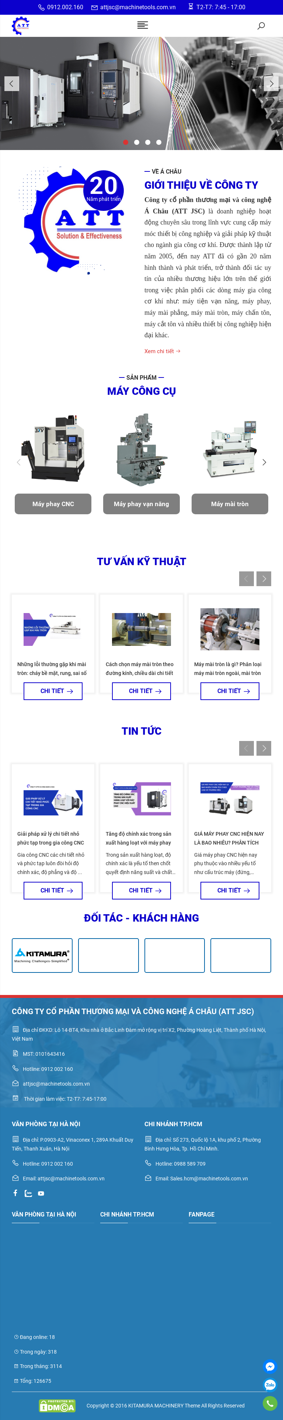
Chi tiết (53, 691)
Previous (11, 83)
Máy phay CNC (53, 504)
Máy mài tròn (230, 504)
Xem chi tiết (162, 351)
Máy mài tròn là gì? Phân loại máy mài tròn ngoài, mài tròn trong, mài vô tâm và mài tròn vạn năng (228, 673)
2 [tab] (136, 141)
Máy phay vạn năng (141, 504)
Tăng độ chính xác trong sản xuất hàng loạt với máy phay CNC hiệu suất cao (138, 843)
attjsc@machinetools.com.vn (133, 7)
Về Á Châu (167, 171)
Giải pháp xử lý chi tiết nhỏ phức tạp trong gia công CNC (50, 838)
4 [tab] (158, 141)
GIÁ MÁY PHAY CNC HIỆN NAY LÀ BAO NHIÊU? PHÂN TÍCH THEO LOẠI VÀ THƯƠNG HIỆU (229, 843)
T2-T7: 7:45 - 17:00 (216, 7)
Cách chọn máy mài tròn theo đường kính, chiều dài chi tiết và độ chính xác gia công (140, 673)
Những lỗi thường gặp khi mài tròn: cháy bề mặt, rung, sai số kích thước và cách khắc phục (52, 673)
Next (271, 83)
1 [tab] (125, 141)
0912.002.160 (60, 7)
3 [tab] (147, 141)
